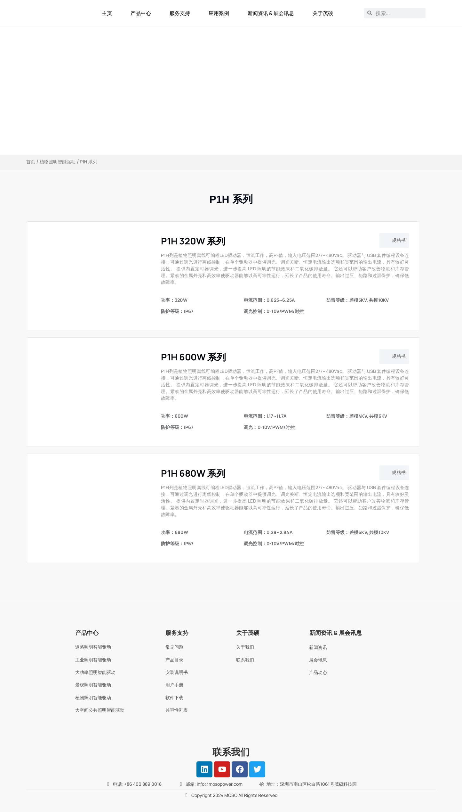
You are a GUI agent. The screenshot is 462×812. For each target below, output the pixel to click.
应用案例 (219, 13)
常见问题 (174, 647)
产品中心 (141, 13)
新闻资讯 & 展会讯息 (271, 13)
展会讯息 (318, 660)
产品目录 (174, 660)
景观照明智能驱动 (93, 685)
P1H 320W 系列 (193, 241)
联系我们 (245, 660)
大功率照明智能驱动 (95, 672)
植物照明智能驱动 (58, 162)
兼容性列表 (176, 710)
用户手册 (174, 685)
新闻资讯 (318, 647)
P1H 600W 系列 (193, 357)
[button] (394, 240)
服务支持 (180, 13)
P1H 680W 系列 (193, 473)
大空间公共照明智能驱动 (99, 710)
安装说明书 (176, 672)
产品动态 (318, 672)
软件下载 (174, 697)
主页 (107, 13)
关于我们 (245, 647)
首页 (30, 162)
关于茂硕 (323, 13)
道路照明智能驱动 (93, 647)
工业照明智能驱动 (93, 660)
